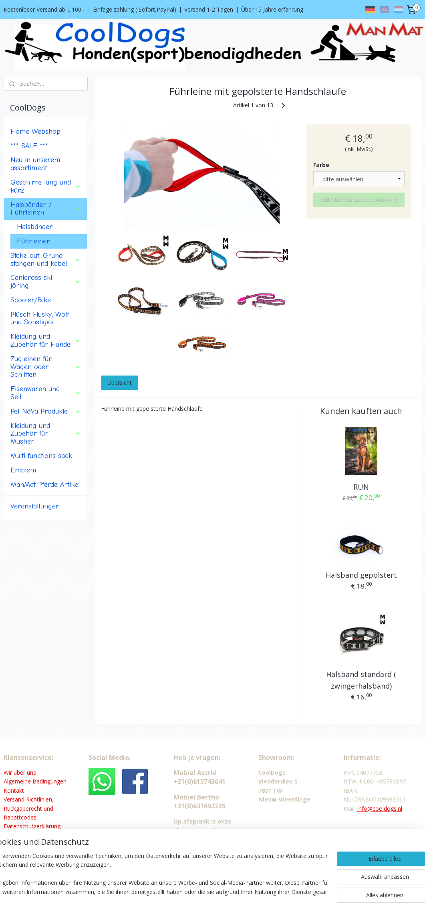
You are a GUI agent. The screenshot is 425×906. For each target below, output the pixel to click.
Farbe (321, 165)
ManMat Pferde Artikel (45, 484)
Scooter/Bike (30, 300)
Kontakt (14, 790)
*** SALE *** (29, 146)
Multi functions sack (41, 456)
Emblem (23, 470)
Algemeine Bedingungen (35, 781)
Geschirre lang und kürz (45, 186)
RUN (361, 487)
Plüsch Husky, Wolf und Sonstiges (39, 318)
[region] (160, 874)
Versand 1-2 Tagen (208, 9)
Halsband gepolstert (361, 575)
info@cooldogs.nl (379, 808)
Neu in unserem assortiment (35, 164)
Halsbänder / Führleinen (45, 209)
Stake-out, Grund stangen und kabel (45, 259)
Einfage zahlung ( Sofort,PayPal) (134, 9)
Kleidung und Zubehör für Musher (45, 434)
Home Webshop (35, 131)
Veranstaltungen (35, 506)
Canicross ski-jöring (45, 281)
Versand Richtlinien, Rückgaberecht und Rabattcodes (29, 808)
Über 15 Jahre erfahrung (272, 9)
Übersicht (119, 383)
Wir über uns (20, 772)
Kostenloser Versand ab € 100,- (44, 9)
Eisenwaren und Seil (45, 393)
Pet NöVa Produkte (45, 411)
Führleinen (33, 241)
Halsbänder (34, 227)
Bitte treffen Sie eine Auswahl (359, 199)
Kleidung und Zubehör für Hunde (45, 340)
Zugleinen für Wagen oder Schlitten (45, 367)
